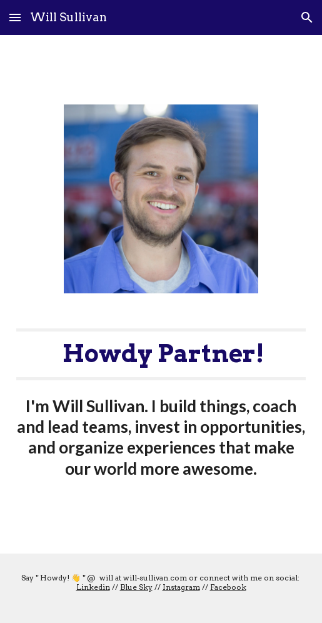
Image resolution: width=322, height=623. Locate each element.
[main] (161, 403)
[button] (15, 17)
